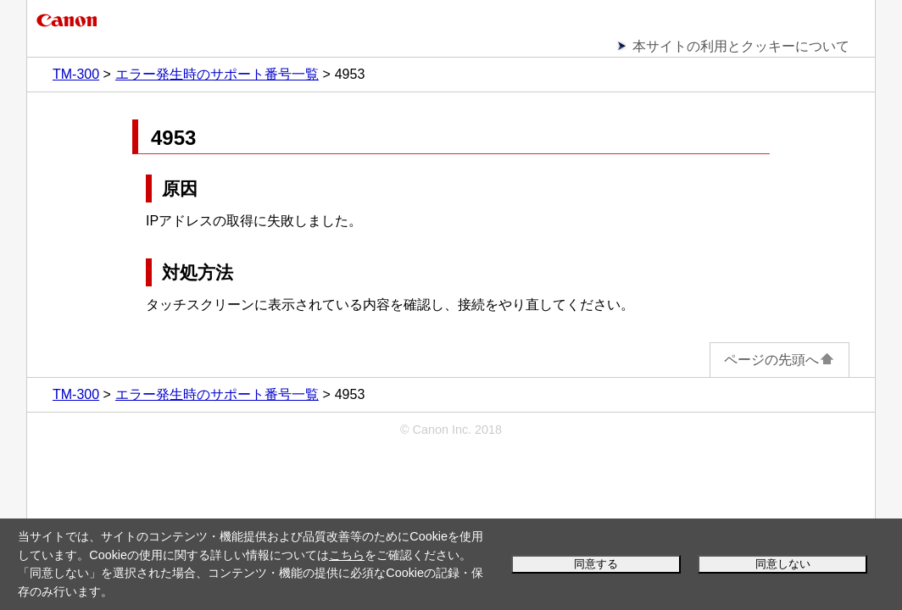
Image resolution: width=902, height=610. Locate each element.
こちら (347, 555)
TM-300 (76, 74)
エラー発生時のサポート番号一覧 (217, 74)
